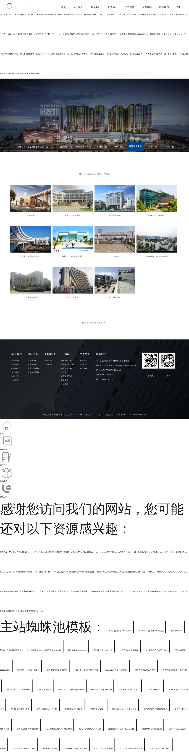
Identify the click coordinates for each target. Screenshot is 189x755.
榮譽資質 (15, 371)
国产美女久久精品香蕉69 (145, 671)
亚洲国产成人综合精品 (103, 652)
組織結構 (15, 367)
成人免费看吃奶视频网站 (57, 671)
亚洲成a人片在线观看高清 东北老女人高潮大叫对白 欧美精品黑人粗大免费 (30, 652)
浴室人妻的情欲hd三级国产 (120, 632)
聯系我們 (164, 7)
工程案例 (129, 7)
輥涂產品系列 (33, 376)
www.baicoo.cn (109, 380)
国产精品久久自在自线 (77, 652)
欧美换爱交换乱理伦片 (73, 710)
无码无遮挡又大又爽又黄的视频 (59, 730)
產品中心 (95, 7)
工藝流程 (84, 371)
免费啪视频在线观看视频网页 (155, 710)
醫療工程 (152, 147)
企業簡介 (15, 362)
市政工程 (118, 147)
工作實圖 (84, 362)
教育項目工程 (42, 147)
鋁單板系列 (32, 362)
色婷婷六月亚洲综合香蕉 (151, 730)
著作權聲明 (122, 416)
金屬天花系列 (33, 371)
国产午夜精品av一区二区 (47, 710)
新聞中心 (112, 7)
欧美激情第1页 (177, 632)
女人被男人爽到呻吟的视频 (131, 750)
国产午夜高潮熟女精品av (101, 691)
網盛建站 (109, 416)
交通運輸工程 (66, 147)
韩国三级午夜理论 (97, 710)
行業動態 (49, 367)
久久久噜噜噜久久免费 (103, 750)
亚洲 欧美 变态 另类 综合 (159, 750)
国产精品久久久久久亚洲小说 (19, 691)
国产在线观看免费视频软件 (28, 730)
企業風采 (15, 376)
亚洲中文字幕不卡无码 (20, 710)
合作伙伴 (15, 385)
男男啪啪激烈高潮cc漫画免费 (175, 671)
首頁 (63, 10)
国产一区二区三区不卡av (129, 691)
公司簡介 (78, 7)
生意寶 (99, 416)
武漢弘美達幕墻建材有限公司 (52, 416)
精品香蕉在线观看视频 (129, 652)
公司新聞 (49, 362)
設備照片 (84, 367)
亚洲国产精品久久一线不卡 (28, 671)
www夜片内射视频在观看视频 (151, 632)
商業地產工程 (100, 147)
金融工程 (170, 147)
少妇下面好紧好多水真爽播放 (86, 671)
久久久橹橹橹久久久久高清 (90, 730)
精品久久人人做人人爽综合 (117, 671)
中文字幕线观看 (44, 691)
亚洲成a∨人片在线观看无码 (76, 750)
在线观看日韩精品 (154, 691)
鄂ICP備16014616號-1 (139, 416)
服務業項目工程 (83, 147)
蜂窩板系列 (32, 367)
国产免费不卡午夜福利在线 (24, 750)
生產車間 (147, 7)
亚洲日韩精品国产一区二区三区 (121, 730)
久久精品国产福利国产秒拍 (156, 652)
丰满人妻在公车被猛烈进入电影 (71, 691)
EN (178, 7)
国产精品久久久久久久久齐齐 (124, 710)
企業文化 (15, 380)
